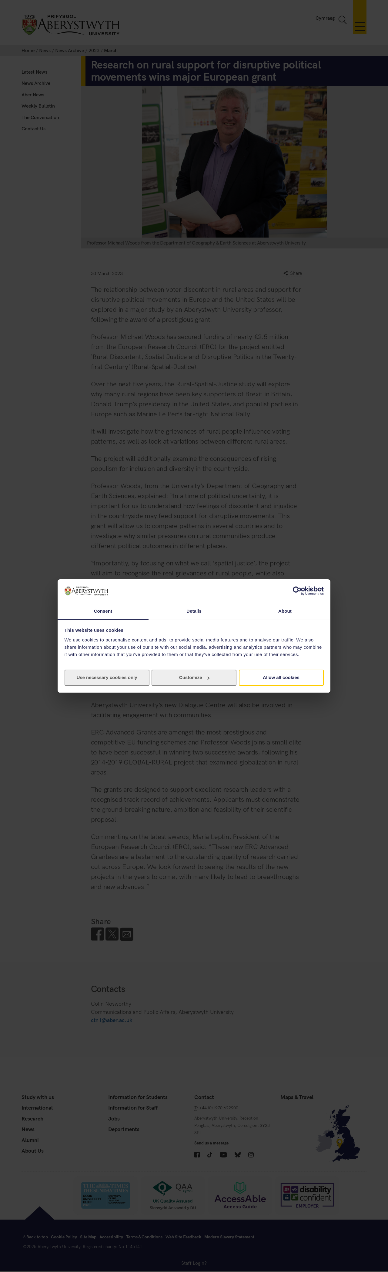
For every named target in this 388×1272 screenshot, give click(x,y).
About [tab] (285, 610)
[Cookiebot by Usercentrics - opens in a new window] (297, 590)
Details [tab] (194, 610)
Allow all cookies (281, 677)
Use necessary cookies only (106, 677)
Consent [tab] (103, 610)
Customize (194, 677)
